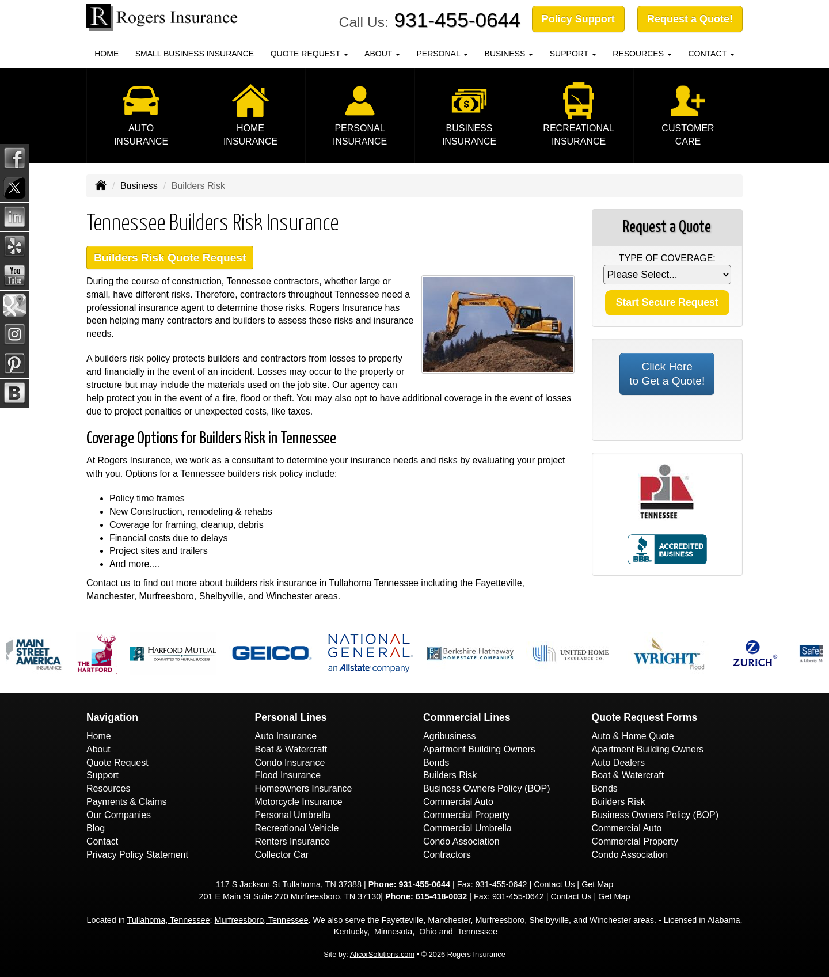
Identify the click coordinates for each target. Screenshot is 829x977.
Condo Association (461, 841)
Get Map (597, 884)
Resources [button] (642, 53)
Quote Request (117, 762)
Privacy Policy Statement (137, 855)
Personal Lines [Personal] (291, 717)
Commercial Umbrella (467, 828)
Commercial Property (466, 815)
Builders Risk (450, 775)
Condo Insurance (290, 762)
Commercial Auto (458, 802)
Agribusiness (449, 736)
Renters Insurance (292, 841)
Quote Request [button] (309, 53)
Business (139, 186)
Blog (95, 828)
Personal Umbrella (293, 815)
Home (106, 53)
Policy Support (578, 19)
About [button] (382, 53)
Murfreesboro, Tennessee (262, 920)
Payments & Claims (126, 802)
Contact (102, 841)
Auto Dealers (618, 762)
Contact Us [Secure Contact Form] (554, 884)
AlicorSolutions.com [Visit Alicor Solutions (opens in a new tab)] (382, 954)
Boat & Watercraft (291, 749)
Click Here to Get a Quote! (667, 373)
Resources (108, 788)
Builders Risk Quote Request (170, 258)
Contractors (447, 855)
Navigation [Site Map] (112, 717)
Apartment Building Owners (479, 749)
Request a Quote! (690, 19)
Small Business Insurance (194, 53)
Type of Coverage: (667, 258)
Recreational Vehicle (297, 828)
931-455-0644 (457, 20)
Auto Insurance (286, 736)
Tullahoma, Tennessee (168, 920)
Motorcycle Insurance (299, 802)
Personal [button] (442, 53)
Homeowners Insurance (303, 788)
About (98, 749)
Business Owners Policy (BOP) (486, 788)
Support (102, 775)
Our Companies (118, 815)
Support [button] (573, 53)
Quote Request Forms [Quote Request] (645, 717)
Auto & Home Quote (633, 736)
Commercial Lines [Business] (467, 717)
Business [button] (509, 53)
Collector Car (282, 855)
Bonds (436, 762)
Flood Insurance (288, 775)
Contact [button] (711, 53)
